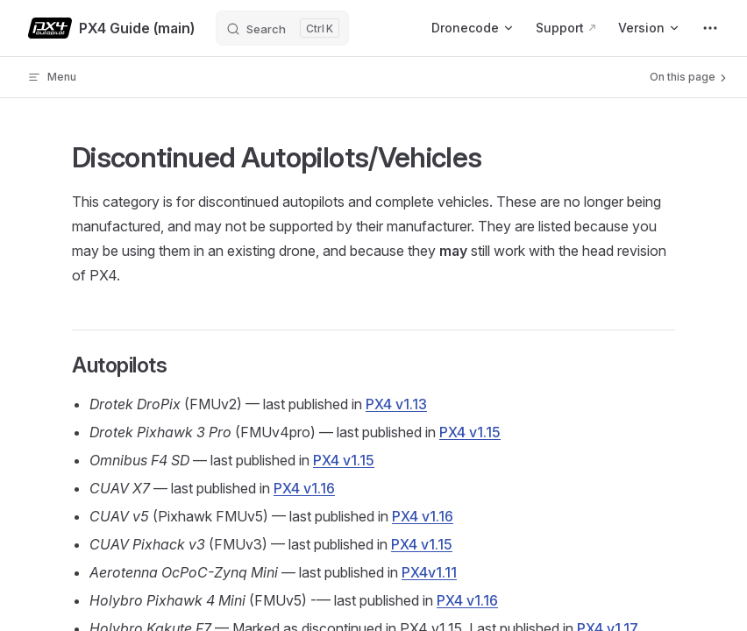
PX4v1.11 (429, 572)
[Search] (282, 28)
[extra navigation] (710, 28)
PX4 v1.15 (470, 432)
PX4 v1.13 (396, 404)
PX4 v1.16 (304, 488)
